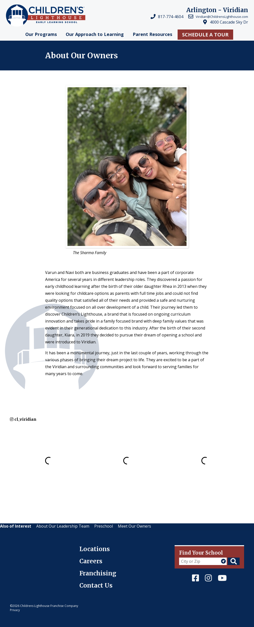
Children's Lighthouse (30, 548)
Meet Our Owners (134, 526)
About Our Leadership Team (62, 526)
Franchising (97, 573)
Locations (94, 549)
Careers (90, 561)
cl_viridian (23, 419)
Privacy (15, 610)
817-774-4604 (170, 16)
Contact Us (96, 585)
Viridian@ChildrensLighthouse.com (222, 16)
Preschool (103, 526)
